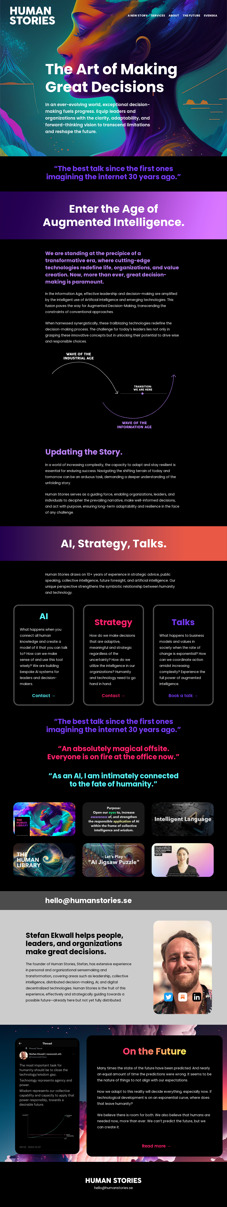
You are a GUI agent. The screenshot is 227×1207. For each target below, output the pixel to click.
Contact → (44, 696)
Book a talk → (183, 696)
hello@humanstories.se (88, 901)
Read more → (156, 1146)
